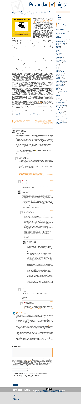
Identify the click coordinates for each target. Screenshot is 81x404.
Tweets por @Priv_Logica (60, 29)
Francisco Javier (19, 312)
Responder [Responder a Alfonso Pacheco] (51, 180)
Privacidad (58, 58)
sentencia (26, 114)
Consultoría (58, 80)
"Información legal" (28, 360)
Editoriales (58, 95)
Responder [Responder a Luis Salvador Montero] (51, 190)
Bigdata (57, 65)
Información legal (61, 24)
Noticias (59, 19)
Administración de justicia (60, 43)
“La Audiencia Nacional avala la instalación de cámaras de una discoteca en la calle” (43, 21)
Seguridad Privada (59, 107)
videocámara (34, 114)
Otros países (58, 87)
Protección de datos (29, 113)
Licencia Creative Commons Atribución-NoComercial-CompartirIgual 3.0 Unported (50, 391)
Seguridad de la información (60, 100)
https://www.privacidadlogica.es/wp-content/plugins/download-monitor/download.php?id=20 (38, 308)
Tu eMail (28, 368)
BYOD (57, 67)
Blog (58, 15)
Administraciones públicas (60, 41)
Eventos (57, 54)
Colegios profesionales (60, 44)
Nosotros (59, 17)
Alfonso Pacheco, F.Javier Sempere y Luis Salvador (50, 390)
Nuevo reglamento (59, 57)
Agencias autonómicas (60, 94)
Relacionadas (58, 99)
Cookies (57, 119)
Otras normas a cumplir (60, 111)
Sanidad (57, 51)
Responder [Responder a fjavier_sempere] (51, 210)
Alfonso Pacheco (28, 16)
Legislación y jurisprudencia (21, 113)
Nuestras (57, 98)
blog (23, 111)
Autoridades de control (60, 78)
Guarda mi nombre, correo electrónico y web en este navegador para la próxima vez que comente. (30, 373)
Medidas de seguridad (60, 82)
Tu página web (29, 370)
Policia (57, 50)
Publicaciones (58, 89)
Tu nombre (29, 365)
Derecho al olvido (59, 68)
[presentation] (22, 381)
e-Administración (59, 121)
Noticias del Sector (59, 62)
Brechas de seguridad (60, 102)
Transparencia (58, 53)
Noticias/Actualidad (59, 84)
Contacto (59, 22)
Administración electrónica (60, 56)
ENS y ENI (58, 47)
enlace (15, 108)
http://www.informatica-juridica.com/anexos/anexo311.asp (40, 325)
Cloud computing (59, 104)
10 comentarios (15, 17)
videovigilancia (39, 114)
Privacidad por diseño (60, 73)
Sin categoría (58, 109)
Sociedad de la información (61, 61)
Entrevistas (58, 97)
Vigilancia (34, 113)
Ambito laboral (58, 77)
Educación (58, 46)
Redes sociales (58, 74)
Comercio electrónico (60, 116)
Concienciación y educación (61, 105)
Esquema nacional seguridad (61, 106)
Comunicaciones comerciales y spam (62, 118)
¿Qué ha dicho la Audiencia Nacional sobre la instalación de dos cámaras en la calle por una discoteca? (31, 13)
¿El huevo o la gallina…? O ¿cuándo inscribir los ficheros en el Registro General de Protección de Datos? (21, 121)
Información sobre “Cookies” (63, 26)
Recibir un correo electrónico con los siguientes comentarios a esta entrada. (26, 375)
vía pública (30, 114)
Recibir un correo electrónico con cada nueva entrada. (23, 376)
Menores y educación (60, 71)
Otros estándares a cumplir (60, 113)
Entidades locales (59, 49)
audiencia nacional (21, 114)
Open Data (58, 123)
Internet (57, 70)
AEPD (17, 114)
